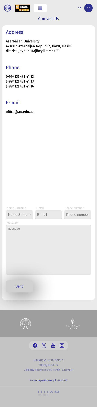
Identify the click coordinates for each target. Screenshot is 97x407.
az (79, 8)
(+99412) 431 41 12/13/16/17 (49, 360)
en (88, 8)
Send (19, 286)
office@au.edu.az (48, 365)
